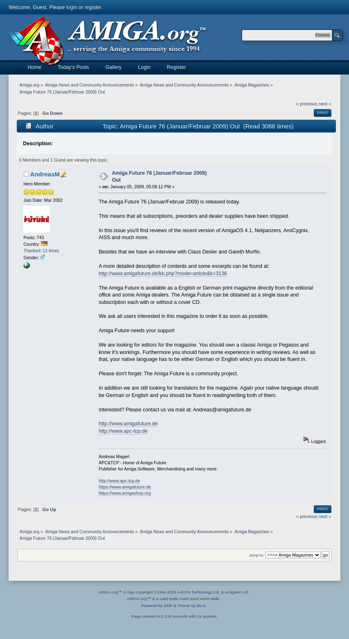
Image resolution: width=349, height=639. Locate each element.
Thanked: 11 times (41, 250)
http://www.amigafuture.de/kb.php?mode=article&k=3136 (163, 273)
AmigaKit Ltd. (236, 592)
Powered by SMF (156, 605)
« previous (306, 103)
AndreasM (44, 174)
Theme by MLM (191, 605)
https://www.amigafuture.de (125, 486)
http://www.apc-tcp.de (123, 431)
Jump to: (256, 555)
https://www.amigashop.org (125, 493)
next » (325, 103)
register (92, 7)
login (71, 7)
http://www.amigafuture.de (128, 424)
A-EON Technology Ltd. (198, 592)
